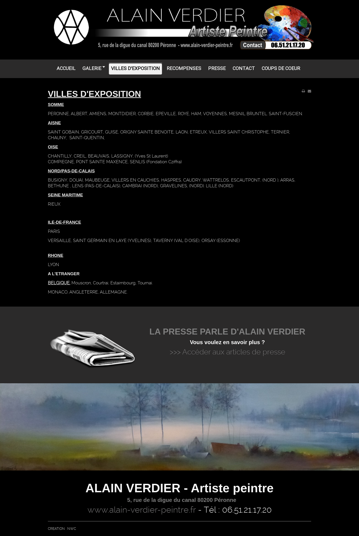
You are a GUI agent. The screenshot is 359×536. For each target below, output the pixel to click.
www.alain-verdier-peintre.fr (141, 510)
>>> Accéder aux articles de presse (227, 352)
